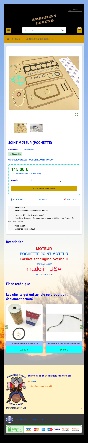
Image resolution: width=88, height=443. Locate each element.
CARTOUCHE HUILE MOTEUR (24, 343)
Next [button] (82, 327)
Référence (12, 149)
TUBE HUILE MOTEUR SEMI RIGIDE (64, 343)
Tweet (43, 200)
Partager (16, 200)
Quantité (15, 180)
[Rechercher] (44, 30)
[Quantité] (44, 180)
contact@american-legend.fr (40, 386)
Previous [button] (6, 327)
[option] (24, 330)
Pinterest (70, 200)
